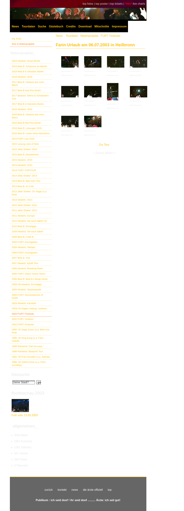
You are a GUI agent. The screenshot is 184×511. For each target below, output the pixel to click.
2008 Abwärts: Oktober (24, 247)
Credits (71, 26)
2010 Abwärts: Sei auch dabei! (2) (29, 221)
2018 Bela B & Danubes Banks (28, 71)
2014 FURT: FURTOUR (24, 170)
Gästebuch (56, 26)
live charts (139, 3)
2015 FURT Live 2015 (23, 138)
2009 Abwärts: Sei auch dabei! (27, 231)
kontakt (62, 489)
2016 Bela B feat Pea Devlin (26, 123)
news (74, 489)
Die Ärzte (16, 38)
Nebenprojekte (89, 35)
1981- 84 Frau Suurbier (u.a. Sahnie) (31, 357)
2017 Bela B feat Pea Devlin (26, 90)
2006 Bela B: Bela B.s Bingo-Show (30, 279)
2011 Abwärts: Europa (23, 215)
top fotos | (89, 3)
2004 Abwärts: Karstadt (24, 303)
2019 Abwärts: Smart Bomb (26, 61)
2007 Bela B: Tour (21, 258)
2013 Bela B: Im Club (23, 186)
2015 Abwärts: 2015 (22, 160)
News (15, 26)
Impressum (119, 26)
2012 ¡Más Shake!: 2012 (24, 205)
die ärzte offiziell (93, 489)
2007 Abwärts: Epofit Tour (25, 263)
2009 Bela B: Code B (23, 237)
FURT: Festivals (110, 35)
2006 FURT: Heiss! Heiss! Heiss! (29, 273)
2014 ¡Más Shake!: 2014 (24, 175)
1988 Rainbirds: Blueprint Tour (27, 351)
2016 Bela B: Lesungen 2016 (27, 128)
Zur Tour (104, 144)
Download (85, 26)
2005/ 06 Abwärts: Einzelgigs (27, 284)
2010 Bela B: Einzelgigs (24, 226)
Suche (42, 26)
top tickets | (117, 3)
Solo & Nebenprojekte (23, 44)
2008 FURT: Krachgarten (24, 252)
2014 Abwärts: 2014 (22, 165)
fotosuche (21, 374)
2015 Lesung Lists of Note (25, 144)
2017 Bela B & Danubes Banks (28, 104)
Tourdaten (28, 26)
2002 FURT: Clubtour (23, 319)
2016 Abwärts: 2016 (22, 109)
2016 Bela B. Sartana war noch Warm (28, 116)
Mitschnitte (102, 26)
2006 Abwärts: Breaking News (27, 268)
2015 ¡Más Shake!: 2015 (24, 149)
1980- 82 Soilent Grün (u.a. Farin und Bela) (29, 363)
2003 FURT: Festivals (23, 314)
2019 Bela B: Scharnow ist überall (29, 66)
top (110, 489)
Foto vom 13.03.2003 (25, 415)
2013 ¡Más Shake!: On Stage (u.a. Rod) (29, 193)
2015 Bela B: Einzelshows (25, 154)
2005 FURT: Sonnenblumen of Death (27, 296)
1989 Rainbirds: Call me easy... (28, 346)
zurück (49, 489)
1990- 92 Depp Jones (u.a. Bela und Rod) (30, 331)
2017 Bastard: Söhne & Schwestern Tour (30, 97)
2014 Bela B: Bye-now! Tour (26, 181)
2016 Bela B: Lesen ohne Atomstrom (31, 133)
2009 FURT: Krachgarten (24, 242)
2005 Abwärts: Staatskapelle (26, 289)
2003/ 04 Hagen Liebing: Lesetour (29, 308)
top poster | (103, 3)
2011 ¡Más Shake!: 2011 (24, 210)
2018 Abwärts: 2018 (22, 77)
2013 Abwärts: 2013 (22, 199)
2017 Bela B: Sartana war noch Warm (28, 83)
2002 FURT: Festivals (23, 324)
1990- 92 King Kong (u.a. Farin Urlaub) (28, 339)
